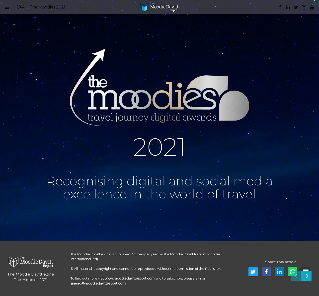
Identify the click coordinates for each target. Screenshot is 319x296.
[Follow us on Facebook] (280, 7)
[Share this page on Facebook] (266, 271)
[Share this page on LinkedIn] (279, 271)
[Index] (7, 7)
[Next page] (306, 276)
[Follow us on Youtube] (312, 7)
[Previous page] (296, 276)
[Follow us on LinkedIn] (288, 7)
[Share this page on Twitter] (253, 271)
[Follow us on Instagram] (304, 7)
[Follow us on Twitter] (296, 7)
